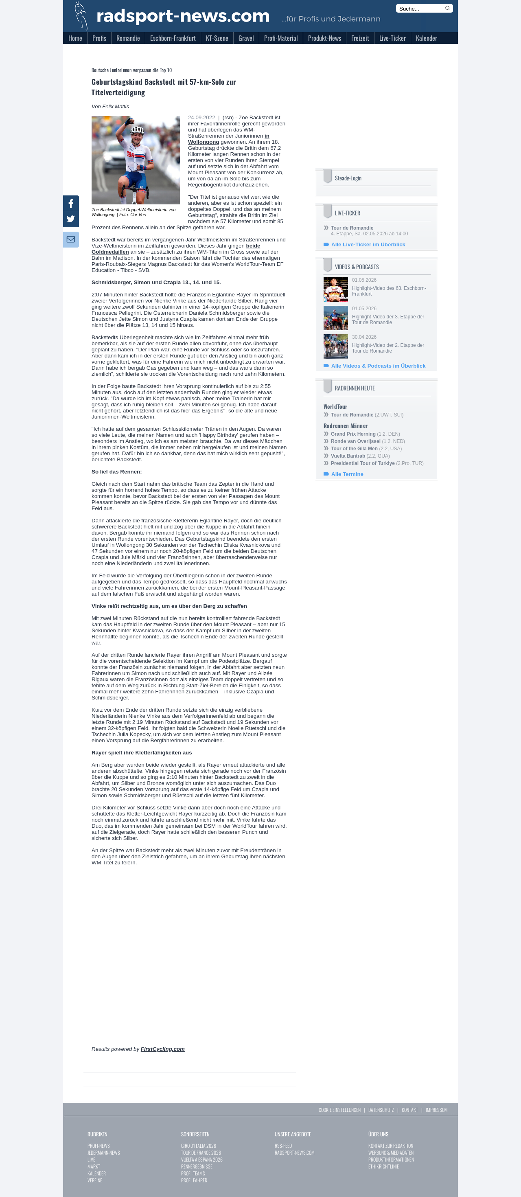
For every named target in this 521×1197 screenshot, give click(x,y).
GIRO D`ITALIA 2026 (198, 1145)
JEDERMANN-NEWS (104, 1152)
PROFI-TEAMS (193, 1173)
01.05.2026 (390, 287)
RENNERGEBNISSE (196, 1166)
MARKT (94, 1166)
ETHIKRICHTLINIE (383, 1166)
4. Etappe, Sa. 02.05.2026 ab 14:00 (369, 231)
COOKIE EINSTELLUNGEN (340, 1109)
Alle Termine (347, 474)
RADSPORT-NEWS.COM (295, 1152)
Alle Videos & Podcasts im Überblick (378, 366)
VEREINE (95, 1180)
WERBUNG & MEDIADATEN (391, 1152)
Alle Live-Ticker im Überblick (368, 244)
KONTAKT (410, 1109)
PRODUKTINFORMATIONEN (391, 1159)
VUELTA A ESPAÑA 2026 (202, 1159)
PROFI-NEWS (99, 1145)
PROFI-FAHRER (194, 1180)
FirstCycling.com (163, 1049)
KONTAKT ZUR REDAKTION (390, 1145)
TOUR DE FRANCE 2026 (201, 1152)
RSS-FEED (283, 1145)
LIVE (91, 1159)
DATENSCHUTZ (381, 1109)
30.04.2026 (390, 344)
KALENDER (97, 1173)
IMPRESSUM (437, 1109)
